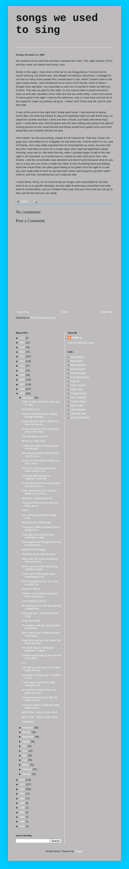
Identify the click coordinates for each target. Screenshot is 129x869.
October (27, 732)
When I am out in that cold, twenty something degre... (40, 568)
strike (25, 510)
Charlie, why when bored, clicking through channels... (39, 415)
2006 (23, 389)
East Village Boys (80, 377)
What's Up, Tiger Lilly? (33, 441)
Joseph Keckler (79, 393)
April (25, 760)
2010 (23, 370)
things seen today (31, 620)
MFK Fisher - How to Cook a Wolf (39, 712)
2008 (23, 379)
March (26, 764)
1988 (23, 826)
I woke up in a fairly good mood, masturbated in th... (38, 575)
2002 (23, 789)
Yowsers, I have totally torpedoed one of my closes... (39, 595)
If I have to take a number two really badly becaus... (41, 706)
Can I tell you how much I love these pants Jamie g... (41, 669)
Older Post (106, 312)
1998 (23, 807)
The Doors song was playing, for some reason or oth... (39, 469)
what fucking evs (30, 409)
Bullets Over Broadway (34, 549)
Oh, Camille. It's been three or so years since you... (39, 691)
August (26, 741)
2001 (23, 793)
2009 (23, 375)
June (25, 751)
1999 (23, 803)
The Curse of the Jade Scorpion (38, 554)
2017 (23, 338)
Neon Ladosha (78, 397)
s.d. (24, 662)
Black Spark (77, 361)
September (28, 721)
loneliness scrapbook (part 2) (37, 498)
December (28, 397)
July (24, 746)
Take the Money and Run (35, 436)
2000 (23, 798)
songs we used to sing (57, 24)
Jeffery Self (77, 389)
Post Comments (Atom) (42, 317)
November (28, 727)
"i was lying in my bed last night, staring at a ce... (39, 684)
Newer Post (23, 312)
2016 (23, 342)
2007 (23, 384)
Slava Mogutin (78, 409)
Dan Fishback (78, 369)
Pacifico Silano (78, 401)
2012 (23, 361)
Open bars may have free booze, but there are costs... (41, 642)
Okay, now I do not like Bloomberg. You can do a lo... (40, 560)
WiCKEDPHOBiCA (81, 417)
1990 (23, 817)
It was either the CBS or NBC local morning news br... (40, 423)
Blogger (79, 851)
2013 (23, 356)
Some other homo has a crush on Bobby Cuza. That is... (39, 492)
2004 (23, 779)
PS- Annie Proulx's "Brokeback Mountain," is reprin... (38, 649)
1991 (23, 812)
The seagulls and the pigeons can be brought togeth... (41, 543)
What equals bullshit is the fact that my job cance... (40, 454)
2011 (23, 365)
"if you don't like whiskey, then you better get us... (40, 504)
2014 (23, 352)
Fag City (75, 381)
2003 (23, 784)
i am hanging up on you (34, 601)
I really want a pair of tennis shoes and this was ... (40, 447)
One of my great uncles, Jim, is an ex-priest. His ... (40, 583)
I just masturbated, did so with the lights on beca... (39, 699)
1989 (23, 821)
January (27, 774)
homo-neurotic (78, 385)
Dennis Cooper (79, 373)
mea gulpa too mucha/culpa (36, 522)
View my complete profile (81, 342)
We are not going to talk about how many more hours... (40, 430)
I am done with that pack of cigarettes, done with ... (36, 477)
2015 (23, 347)
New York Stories (31, 589)
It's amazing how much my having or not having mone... (41, 484)
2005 (23, 393)
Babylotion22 (77, 357)
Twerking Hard (78, 413)
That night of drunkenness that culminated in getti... (38, 536)
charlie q (76, 337)
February (27, 769)
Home (65, 312)
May (25, 755)
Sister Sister (77, 405)
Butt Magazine (78, 365)
